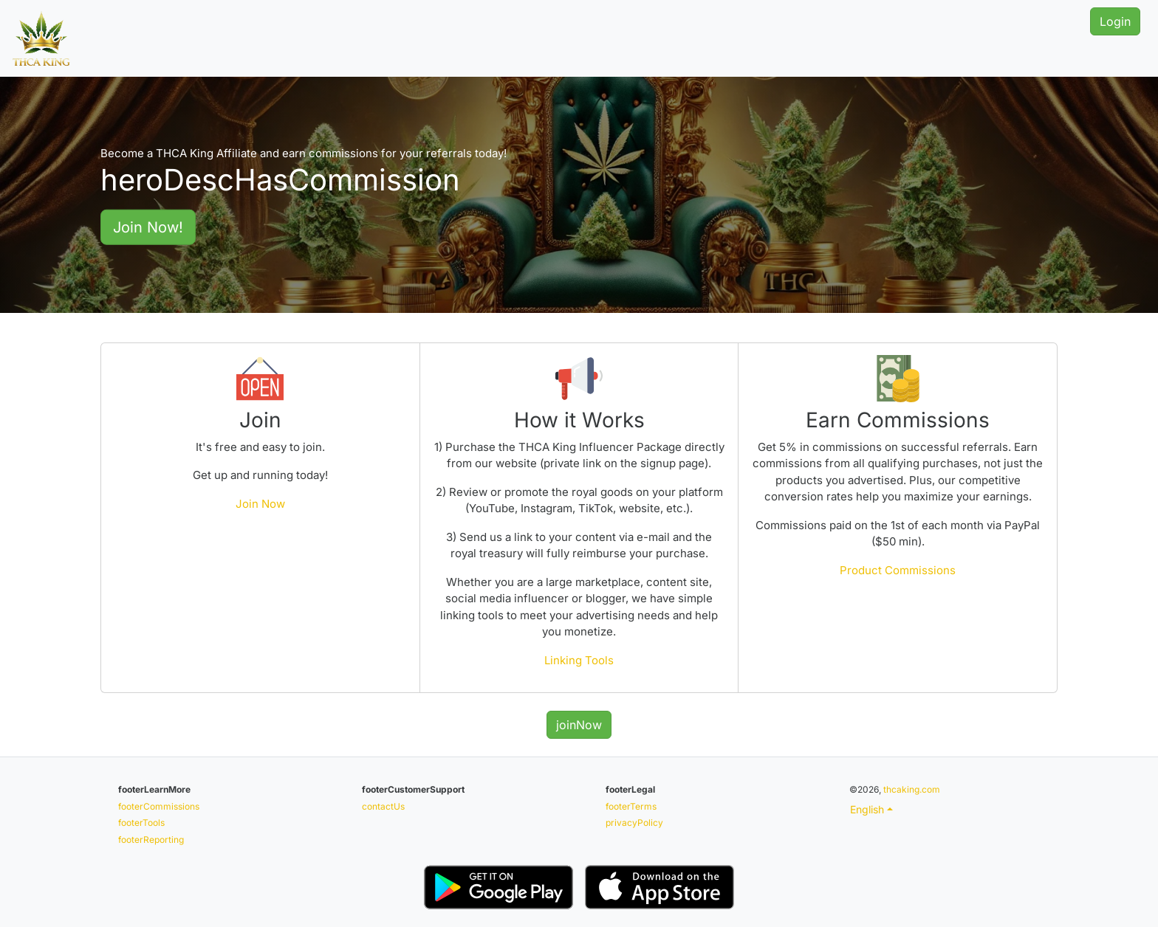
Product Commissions (898, 570)
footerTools (141, 822)
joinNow (579, 724)
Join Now (260, 504)
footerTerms (631, 806)
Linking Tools (579, 660)
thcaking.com (911, 789)
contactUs (383, 806)
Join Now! (148, 226)
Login (1115, 21)
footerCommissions (158, 806)
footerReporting (151, 839)
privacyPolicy (634, 822)
